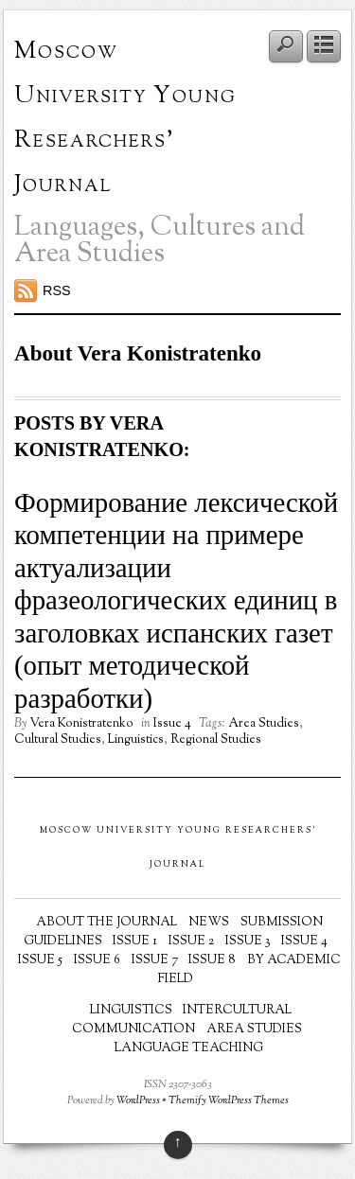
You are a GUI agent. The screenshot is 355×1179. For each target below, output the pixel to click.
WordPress (138, 1101)
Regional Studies (215, 739)
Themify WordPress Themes (229, 1101)
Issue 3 (248, 941)
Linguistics (136, 739)
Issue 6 (97, 960)
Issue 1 (135, 941)
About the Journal (106, 922)
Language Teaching (189, 1048)
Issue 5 (40, 960)
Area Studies (263, 723)
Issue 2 (191, 941)
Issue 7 (155, 960)
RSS (57, 290)
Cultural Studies (57, 739)
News (208, 922)
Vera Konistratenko (81, 723)
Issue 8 (212, 960)
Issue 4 (172, 723)
